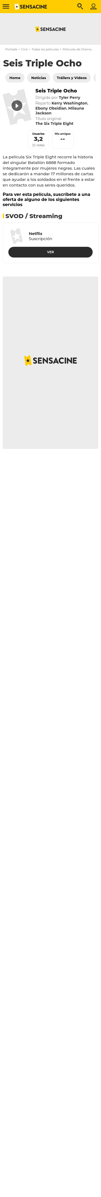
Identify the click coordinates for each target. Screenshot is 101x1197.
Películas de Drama (77, 49)
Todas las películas (45, 49)
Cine (24, 49)
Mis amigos (63, 134)
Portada (11, 49)
